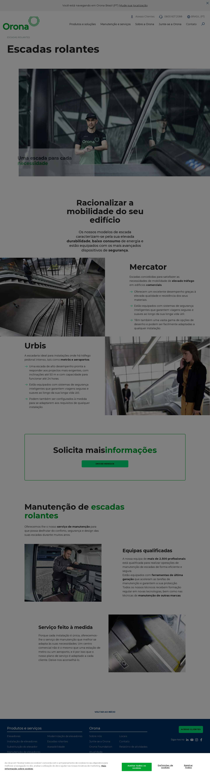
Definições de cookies (165, 769)
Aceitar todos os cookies (137, 770)
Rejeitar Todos (188, 769)
